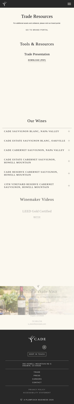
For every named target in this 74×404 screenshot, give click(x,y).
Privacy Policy (37, 389)
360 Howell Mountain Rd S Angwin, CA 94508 (36, 365)
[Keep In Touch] (37, 354)
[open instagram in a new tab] (44, 347)
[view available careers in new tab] (37, 379)
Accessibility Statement (37, 393)
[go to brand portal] (37, 30)
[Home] (4, 4)
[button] (69, 3)
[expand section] (37, 131)
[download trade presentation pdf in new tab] (37, 60)
